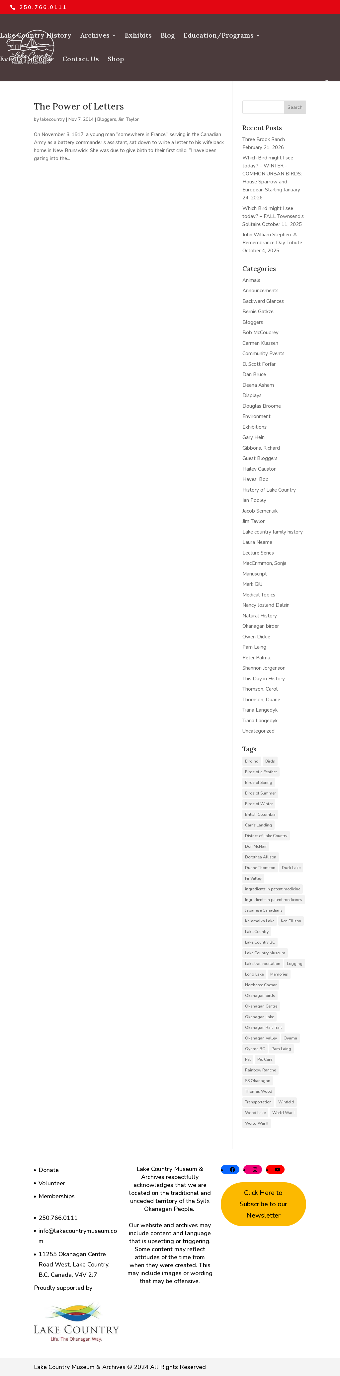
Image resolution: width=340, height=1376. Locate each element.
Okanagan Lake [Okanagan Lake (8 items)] (259, 1017)
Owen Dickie (256, 636)
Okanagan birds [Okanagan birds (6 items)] (260, 995)
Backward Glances (263, 301)
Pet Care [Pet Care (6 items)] (264, 1059)
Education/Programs (219, 36)
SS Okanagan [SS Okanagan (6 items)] (257, 1080)
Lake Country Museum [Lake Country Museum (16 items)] (265, 953)
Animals (251, 280)
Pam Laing (254, 647)
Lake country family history (272, 532)
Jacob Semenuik (260, 511)
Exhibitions (254, 427)
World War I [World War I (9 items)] (283, 1112)
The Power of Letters (79, 106)
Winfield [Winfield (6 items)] (286, 1102)
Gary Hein (253, 437)
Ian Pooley (254, 500)
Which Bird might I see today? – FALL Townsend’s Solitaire (273, 216)
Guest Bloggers (260, 458)
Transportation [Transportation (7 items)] (258, 1102)
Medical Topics (258, 594)
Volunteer (52, 1183)
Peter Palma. (256, 657)
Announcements (260, 290)
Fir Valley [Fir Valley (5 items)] (253, 878)
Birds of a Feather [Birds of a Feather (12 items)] (261, 772)
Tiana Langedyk (260, 710)
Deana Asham (258, 385)
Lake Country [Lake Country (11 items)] (257, 931)
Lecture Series (258, 553)
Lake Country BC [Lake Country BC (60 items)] (260, 942)
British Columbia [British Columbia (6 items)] (260, 814)
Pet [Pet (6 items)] (248, 1059)
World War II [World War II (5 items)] (256, 1123)
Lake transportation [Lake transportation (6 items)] (262, 963)
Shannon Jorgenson (264, 668)
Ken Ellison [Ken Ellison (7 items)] (291, 921)
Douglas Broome (261, 406)
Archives (95, 36)
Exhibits (138, 36)
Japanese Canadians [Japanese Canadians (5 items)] (264, 910)
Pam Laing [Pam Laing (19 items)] (281, 1048)
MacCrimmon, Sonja (264, 563)
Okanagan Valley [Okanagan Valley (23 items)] (261, 1038)
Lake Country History (35, 36)
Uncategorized (258, 731)
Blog (167, 36)
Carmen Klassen (260, 343)
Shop (116, 60)
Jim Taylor (129, 119)
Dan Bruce (254, 374)
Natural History (259, 615)
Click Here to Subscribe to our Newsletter (263, 1204)
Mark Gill (252, 584)
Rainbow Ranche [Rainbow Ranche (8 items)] (260, 1070)
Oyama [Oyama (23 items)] (290, 1038)
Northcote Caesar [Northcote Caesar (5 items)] (261, 985)
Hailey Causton (259, 469)
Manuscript (254, 574)
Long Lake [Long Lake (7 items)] (254, 974)
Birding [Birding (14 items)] (252, 761)
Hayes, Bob (255, 479)
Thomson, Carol (260, 689)
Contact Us (80, 60)
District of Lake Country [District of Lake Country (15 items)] (266, 835)
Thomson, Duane (261, 699)
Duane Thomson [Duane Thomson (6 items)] (260, 867)
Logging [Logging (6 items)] (294, 963)
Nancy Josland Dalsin (266, 605)
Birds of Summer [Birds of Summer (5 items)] (260, 793)
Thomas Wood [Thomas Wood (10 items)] (258, 1091)
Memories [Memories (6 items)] (279, 974)
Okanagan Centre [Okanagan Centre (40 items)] (261, 1006)
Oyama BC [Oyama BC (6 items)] (255, 1048)
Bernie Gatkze (258, 311)
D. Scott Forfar (259, 364)
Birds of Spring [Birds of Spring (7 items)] (258, 782)
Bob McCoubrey (260, 332)
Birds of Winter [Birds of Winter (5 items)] (259, 803)
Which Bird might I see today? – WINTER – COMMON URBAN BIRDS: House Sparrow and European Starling (272, 173)
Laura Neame (257, 542)
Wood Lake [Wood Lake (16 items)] (255, 1112)
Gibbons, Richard (261, 448)
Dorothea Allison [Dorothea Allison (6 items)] (260, 857)
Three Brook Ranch (263, 139)
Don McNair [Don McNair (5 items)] (256, 846)
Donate (49, 1170)
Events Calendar (27, 60)
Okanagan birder (260, 626)
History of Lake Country (269, 490)
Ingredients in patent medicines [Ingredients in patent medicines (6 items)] (273, 899)
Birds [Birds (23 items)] (270, 761)
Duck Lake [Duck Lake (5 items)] (291, 867)
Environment (256, 416)
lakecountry (52, 119)
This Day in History (263, 678)
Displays (252, 395)
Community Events (263, 353)
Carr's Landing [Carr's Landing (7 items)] (258, 825)
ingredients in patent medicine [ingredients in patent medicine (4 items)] (272, 889)
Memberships (57, 1196)
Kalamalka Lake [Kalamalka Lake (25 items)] (259, 921)
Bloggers (106, 119)
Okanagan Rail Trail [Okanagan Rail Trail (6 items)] (263, 1027)
